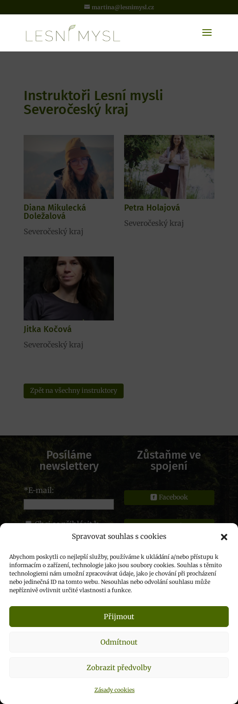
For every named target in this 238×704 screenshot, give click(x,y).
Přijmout (119, 616)
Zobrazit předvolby (119, 667)
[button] (224, 537)
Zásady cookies (114, 689)
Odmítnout (119, 642)
